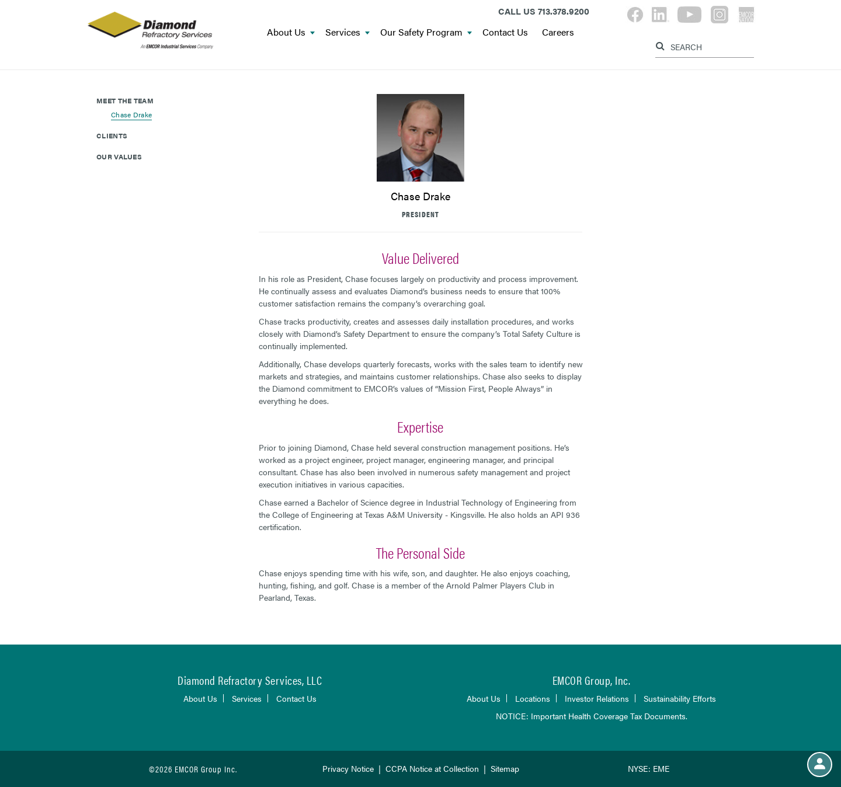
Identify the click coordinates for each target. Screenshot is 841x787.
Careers (558, 32)
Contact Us (505, 32)
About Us (291, 32)
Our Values (119, 156)
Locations (532, 698)
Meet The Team (125, 100)
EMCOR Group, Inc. (591, 679)
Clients (111, 135)
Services (347, 32)
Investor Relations (597, 698)
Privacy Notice (348, 768)
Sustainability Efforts (680, 698)
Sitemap (505, 768)
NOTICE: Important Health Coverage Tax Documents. (591, 716)
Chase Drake (131, 114)
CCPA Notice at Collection (432, 768)
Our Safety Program (426, 32)
